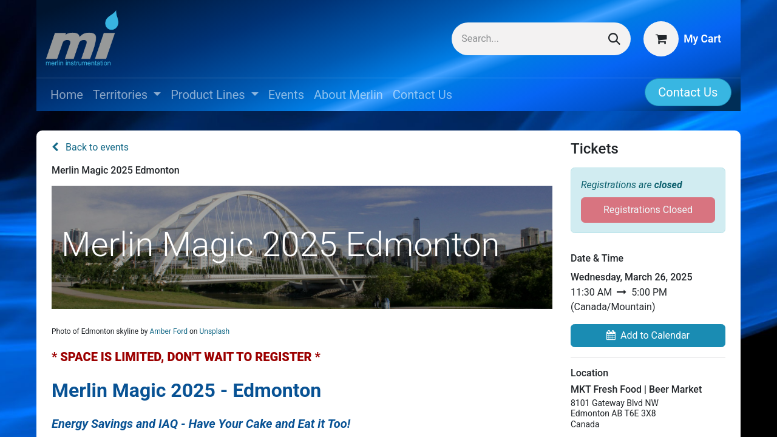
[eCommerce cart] (682, 39)
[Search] (614, 38)
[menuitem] (67, 95)
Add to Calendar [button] (648, 335)
